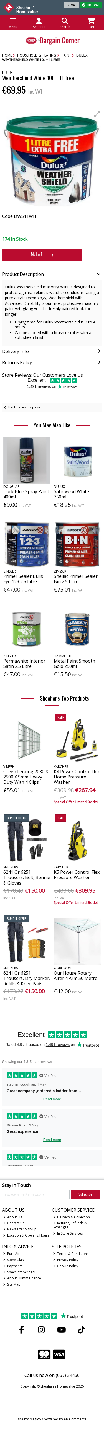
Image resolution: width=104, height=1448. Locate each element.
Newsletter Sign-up (20, 1229)
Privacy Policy (65, 1259)
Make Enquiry (42, 254)
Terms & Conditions (70, 1253)
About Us (12, 1217)
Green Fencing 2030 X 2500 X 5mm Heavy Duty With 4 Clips (25, 776)
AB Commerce (75, 1419)
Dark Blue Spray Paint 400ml (26, 494)
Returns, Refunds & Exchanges (69, 1225)
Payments (12, 1266)
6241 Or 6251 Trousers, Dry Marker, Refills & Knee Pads (26, 978)
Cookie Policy (65, 1266)
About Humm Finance (22, 1278)
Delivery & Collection (71, 1217)
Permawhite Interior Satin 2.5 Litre (24, 663)
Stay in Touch (16, 1185)
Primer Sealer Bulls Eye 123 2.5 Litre (23, 579)
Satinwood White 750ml (71, 494)
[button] (97, 114)
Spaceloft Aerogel (19, 1272)
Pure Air (11, 1253)
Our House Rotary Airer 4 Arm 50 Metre (75, 975)
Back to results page (24, 407)
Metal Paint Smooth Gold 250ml (74, 663)
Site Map (12, 1284)
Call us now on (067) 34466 (52, 1375)
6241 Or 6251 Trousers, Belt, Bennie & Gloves (26, 877)
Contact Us (13, 1223)
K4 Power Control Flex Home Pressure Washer (77, 776)
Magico (35, 1419)
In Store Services (68, 1233)
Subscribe (85, 1194)
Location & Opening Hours (26, 1235)
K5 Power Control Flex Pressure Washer (77, 874)
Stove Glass (14, 1259)
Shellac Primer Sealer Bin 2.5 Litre (76, 579)
